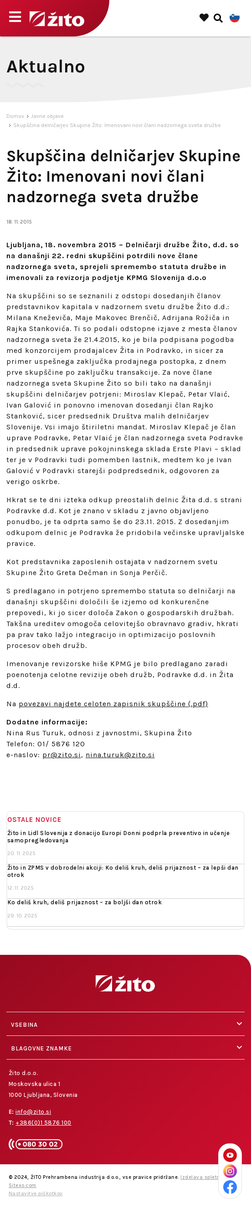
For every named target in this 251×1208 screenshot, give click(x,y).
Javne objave (47, 116)
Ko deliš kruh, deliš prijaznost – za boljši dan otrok (84, 902)
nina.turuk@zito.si (120, 754)
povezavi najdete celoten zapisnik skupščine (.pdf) (113, 703)
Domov (15, 116)
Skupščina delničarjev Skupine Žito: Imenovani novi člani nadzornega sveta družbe (117, 125)
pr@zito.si (61, 754)
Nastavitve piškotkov (36, 1194)
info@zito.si (33, 1111)
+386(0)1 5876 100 (43, 1122)
